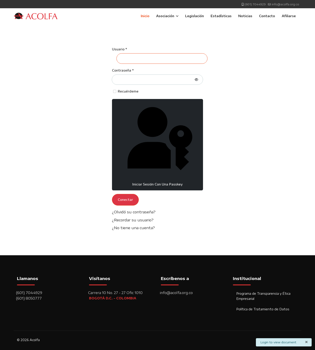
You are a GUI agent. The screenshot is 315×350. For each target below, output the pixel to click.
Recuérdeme (128, 91)
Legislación (194, 16)
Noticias (245, 16)
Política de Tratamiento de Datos (262, 309)
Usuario (119, 49)
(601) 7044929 (255, 4)
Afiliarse (289, 16)
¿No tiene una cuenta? (133, 227)
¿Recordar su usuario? (132, 219)
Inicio (145, 16)
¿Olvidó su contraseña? (133, 211)
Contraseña (123, 70)
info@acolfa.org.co (285, 4)
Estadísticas (221, 16)
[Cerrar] (306, 341)
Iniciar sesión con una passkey (157, 144)
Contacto (267, 16)
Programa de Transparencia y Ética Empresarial (263, 296)
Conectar (125, 200)
